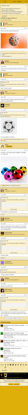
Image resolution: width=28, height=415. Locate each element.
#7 (26, 223)
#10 (26, 296)
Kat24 (5, 365)
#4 (26, 126)
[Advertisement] (14, 73)
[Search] (26, 1)
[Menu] (2, 1)
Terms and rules (10, 402)
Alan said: (4, 141)
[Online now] (3, 123)
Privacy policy (17, 402)
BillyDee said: (4, 111)
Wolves (11, 357)
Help (22, 402)
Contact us (3, 402)
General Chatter (10, 365)
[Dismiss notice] (25, 5)
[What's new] (23, 1)
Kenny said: (4, 226)
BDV (5, 380)
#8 (26, 252)
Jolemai (5, 372)
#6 (26, 179)
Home (25, 402)
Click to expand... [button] (14, 238)
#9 (26, 267)
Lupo (3, 20)
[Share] (25, 28)
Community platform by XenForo (11, 406)
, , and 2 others (12, 214)
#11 (26, 312)
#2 (26, 95)
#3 (26, 108)
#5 (26, 139)
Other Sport (8, 380)
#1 (26, 28)
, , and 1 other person (14, 169)
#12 (26, 324)
